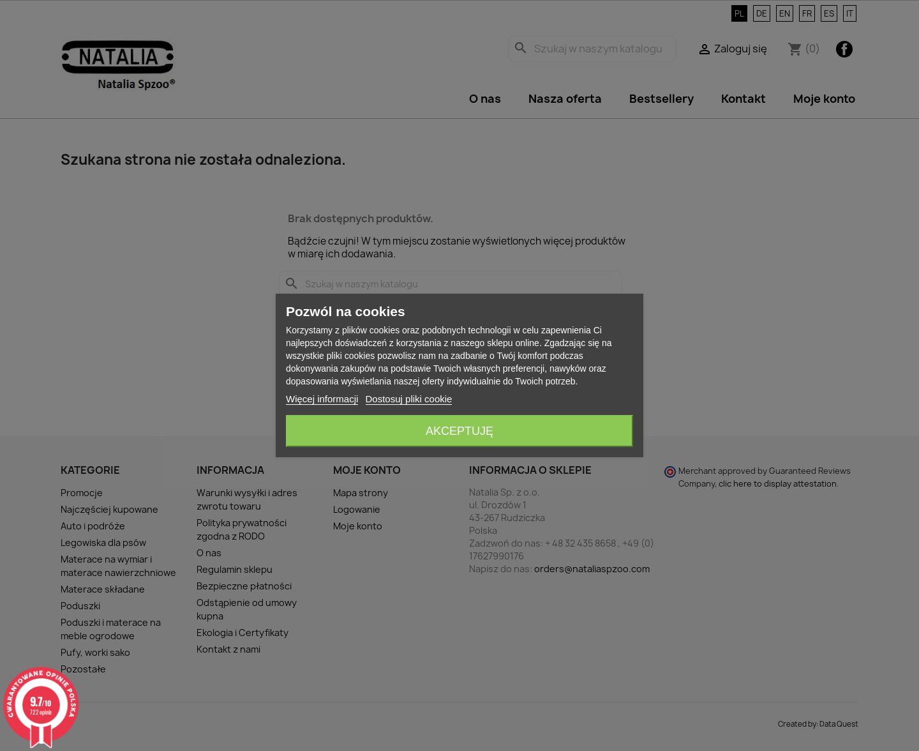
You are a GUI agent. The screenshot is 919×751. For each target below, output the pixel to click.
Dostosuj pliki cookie (409, 398)
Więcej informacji (322, 398)
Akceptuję (459, 431)
